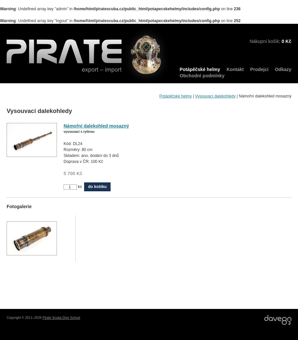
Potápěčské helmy (200, 69)
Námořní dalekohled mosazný (96, 126)
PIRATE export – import (88, 55)
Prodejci (259, 69)
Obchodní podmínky (202, 75)
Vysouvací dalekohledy (215, 96)
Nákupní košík (264, 41)
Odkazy (283, 69)
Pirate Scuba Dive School (61, 318)
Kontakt (235, 69)
